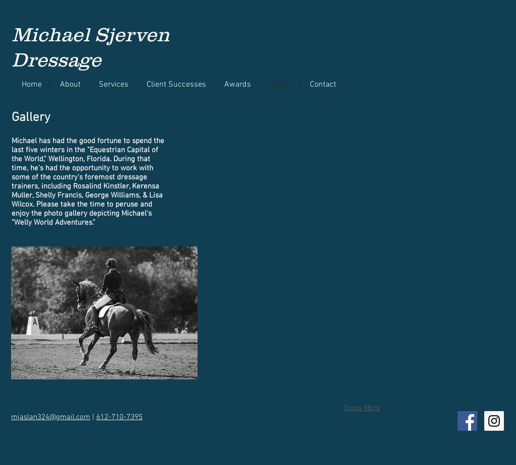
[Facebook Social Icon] (467, 421)
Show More (362, 408)
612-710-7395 (119, 417)
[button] (263, 155)
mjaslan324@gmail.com (50, 417)
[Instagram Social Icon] (494, 421)
